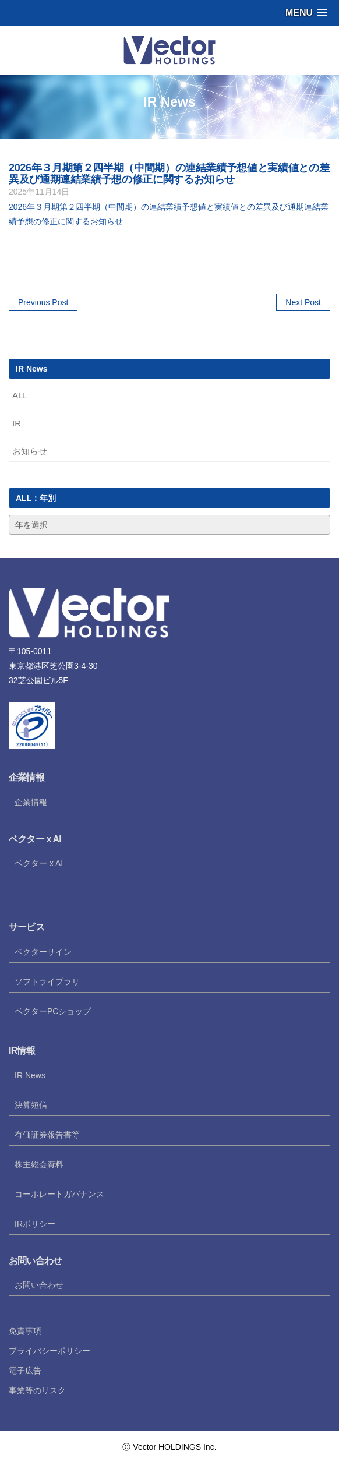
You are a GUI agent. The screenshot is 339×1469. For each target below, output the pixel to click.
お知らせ (29, 451)
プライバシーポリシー (49, 1350)
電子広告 (25, 1370)
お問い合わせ (39, 1285)
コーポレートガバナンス (59, 1194)
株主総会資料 (39, 1164)
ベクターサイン (43, 951)
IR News (30, 1075)
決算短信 (31, 1105)
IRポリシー (35, 1223)
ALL (20, 395)
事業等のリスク (37, 1390)
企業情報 (31, 802)
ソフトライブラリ (47, 981)
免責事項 (25, 1331)
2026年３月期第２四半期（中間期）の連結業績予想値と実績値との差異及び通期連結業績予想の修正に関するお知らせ (169, 173)
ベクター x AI (39, 863)
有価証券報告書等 (47, 1134)
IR (16, 423)
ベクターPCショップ (53, 1011)
